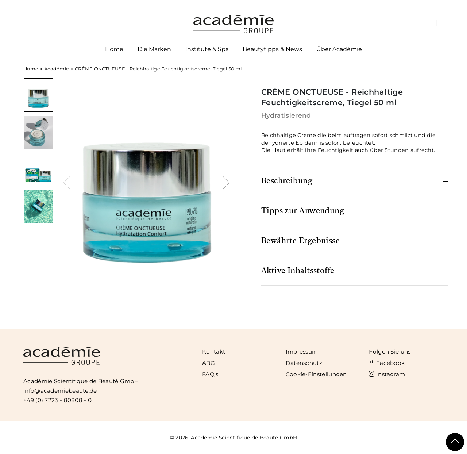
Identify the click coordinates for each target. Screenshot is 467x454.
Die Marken (154, 50)
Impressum (302, 351)
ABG (208, 362)
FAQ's (210, 374)
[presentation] (68, 181)
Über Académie (339, 50)
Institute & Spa (207, 50)
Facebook (387, 362)
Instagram (387, 374)
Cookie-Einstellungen (316, 374)
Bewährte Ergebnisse (300, 241)
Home (114, 49)
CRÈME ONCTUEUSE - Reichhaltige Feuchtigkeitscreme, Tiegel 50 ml (158, 69)
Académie (56, 69)
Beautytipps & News (272, 49)
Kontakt (213, 351)
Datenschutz (304, 362)
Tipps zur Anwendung (302, 211)
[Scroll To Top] (455, 442)
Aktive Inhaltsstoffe (298, 271)
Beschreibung (286, 181)
